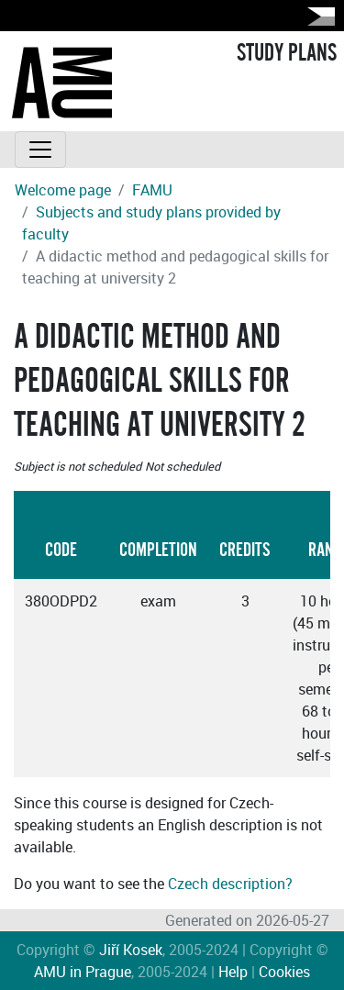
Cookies (284, 972)
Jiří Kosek (130, 950)
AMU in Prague (82, 972)
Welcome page (63, 190)
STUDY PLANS (287, 53)
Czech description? (230, 883)
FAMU (152, 190)
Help (233, 972)
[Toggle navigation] (40, 149)
